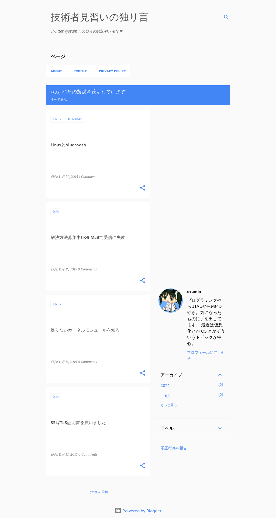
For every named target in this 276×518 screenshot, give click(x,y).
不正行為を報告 (174, 448)
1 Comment (87, 177)
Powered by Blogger (138, 510)
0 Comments (87, 269)
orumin (194, 291)
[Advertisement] (192, 196)
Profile (80, 71)
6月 (168, 395)
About (56, 71)
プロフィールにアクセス (206, 355)
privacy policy (112, 71)
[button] (142, 188)
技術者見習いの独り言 (100, 17)
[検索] (226, 17)
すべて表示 (59, 99)
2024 (165, 385)
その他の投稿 (98, 491)
